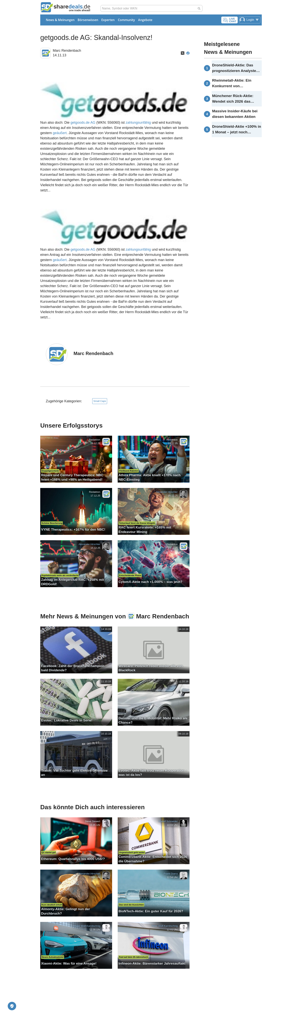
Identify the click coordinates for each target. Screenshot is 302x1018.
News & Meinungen (60, 20)
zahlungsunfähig (138, 122)
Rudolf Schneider (168, 821)
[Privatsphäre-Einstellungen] (12, 1006)
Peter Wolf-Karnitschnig (87, 926)
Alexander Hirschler (167, 492)
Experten (108, 20)
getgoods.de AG (82, 122)
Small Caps (99, 401)
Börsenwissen (88, 20)
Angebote (145, 20)
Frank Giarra (171, 873)
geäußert (60, 133)
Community (126, 20)
